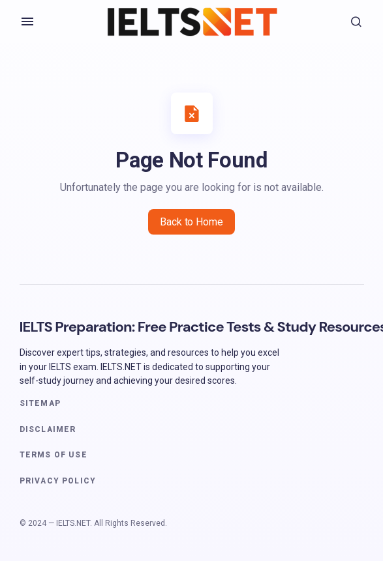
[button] (27, 21)
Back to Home (191, 222)
